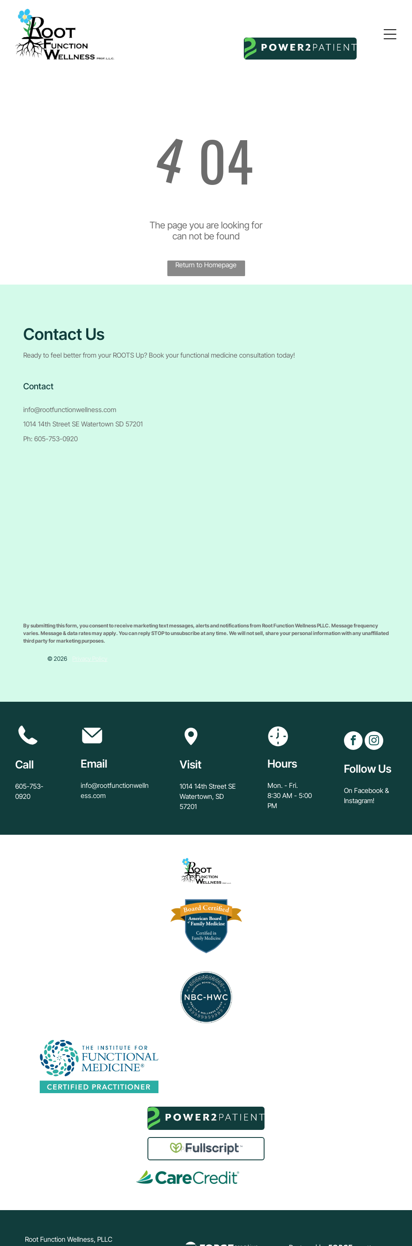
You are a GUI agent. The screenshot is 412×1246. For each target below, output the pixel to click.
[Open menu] (390, 34)
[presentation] (88, 563)
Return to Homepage (206, 265)
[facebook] (353, 741)
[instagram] (374, 741)
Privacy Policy (89, 658)
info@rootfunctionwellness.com (69, 409)
